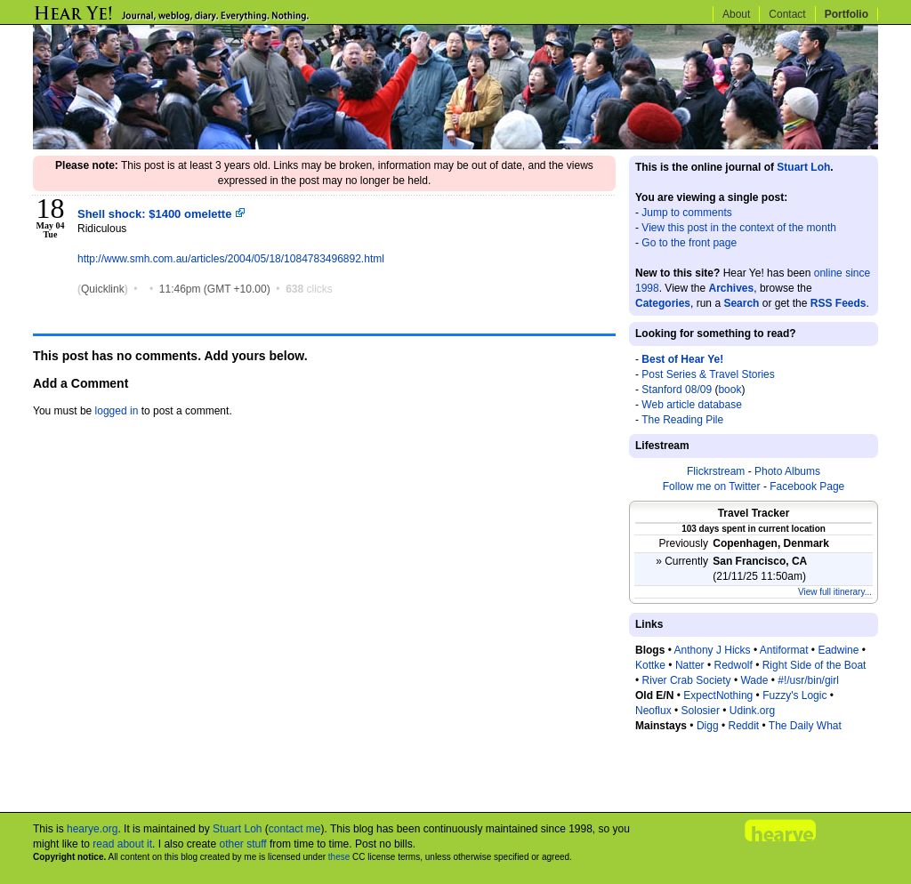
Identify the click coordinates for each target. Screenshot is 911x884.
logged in (117, 411)
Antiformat (784, 650)
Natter (690, 665)
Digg (708, 725)
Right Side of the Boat (814, 665)
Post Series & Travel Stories (707, 374)
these (339, 857)
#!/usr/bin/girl (808, 680)
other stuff (242, 844)
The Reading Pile (682, 420)
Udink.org (752, 710)
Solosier (700, 710)
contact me (295, 829)
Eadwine (838, 650)
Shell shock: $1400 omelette (161, 214)
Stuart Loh (803, 167)
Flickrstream (716, 471)
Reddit (743, 725)
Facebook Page (807, 486)
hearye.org (92, 829)
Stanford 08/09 (676, 389)
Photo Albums (787, 471)
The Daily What (805, 725)
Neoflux (653, 710)
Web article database (691, 404)
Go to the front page (689, 243)
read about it (122, 844)
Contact (787, 14)
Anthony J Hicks (712, 650)
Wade (754, 680)
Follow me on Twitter (712, 486)
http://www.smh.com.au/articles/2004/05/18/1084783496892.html (230, 259)
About (736, 14)
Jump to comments (686, 212)
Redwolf (732, 665)
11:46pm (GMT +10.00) (216, 289)
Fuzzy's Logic (794, 695)
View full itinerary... (835, 592)
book (729, 389)
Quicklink (103, 289)
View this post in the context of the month (738, 227)
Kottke (650, 665)
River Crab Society (686, 680)
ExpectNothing (718, 695)
